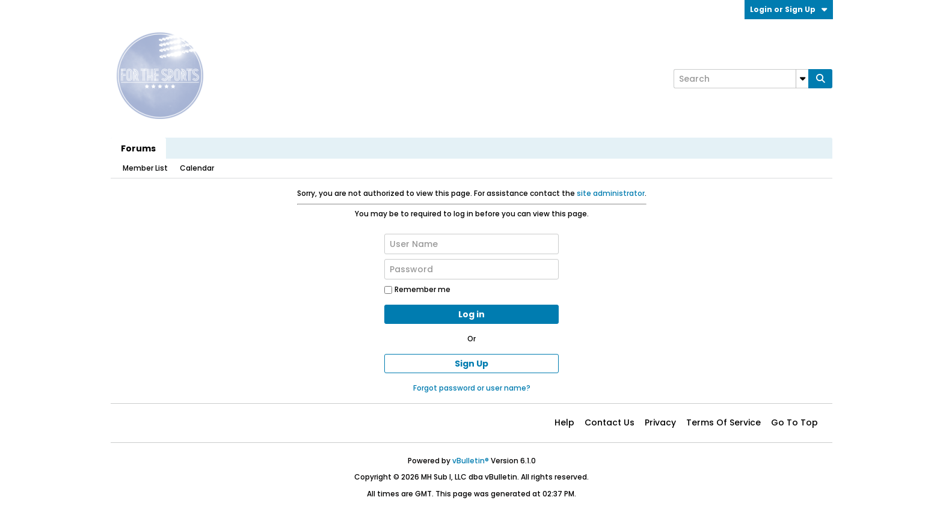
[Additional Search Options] (802, 78)
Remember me (417, 289)
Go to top (794, 422)
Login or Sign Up (789, 9)
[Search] (741, 78)
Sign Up (471, 364)
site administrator (611, 193)
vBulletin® (470, 460)
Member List (145, 168)
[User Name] (471, 244)
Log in (471, 314)
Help (564, 422)
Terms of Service (723, 422)
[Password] (471, 269)
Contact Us (609, 422)
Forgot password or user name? (471, 388)
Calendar (197, 168)
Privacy (660, 422)
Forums (138, 148)
